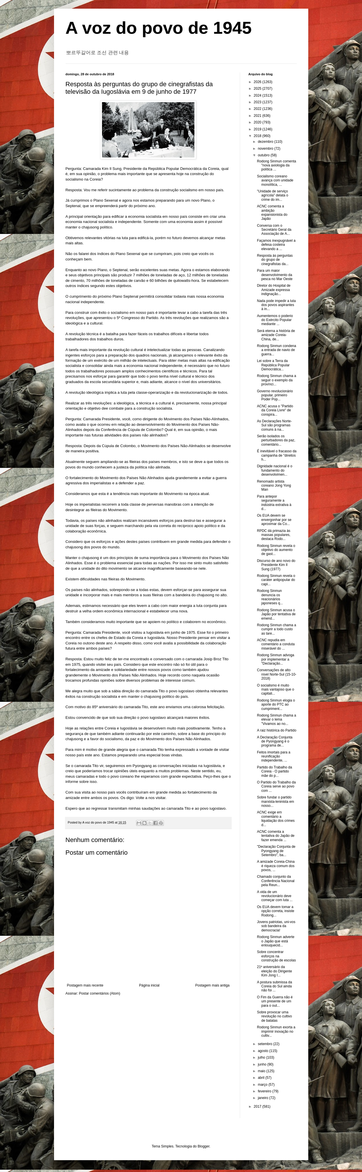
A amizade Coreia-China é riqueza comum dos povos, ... (275, 866)
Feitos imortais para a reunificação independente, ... (273, 756)
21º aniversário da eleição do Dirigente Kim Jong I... (274, 971)
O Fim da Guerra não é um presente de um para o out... (274, 1001)
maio (262, 1071)
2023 (258, 102)
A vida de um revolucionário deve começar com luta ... (274, 896)
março (263, 1085)
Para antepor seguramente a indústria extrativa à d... (274, 502)
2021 (258, 116)
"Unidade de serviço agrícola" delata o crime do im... (272, 195)
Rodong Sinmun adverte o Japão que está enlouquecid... (275, 941)
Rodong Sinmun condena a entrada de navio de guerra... (276, 350)
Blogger (203, 1146)
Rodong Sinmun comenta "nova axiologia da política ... (276, 165)
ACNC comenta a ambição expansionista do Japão (272, 212)
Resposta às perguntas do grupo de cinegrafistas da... (274, 260)
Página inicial (149, 985)
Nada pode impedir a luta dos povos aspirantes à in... (276, 305)
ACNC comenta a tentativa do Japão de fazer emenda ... (275, 836)
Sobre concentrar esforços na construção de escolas (276, 956)
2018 (258, 136)
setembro (265, 1044)
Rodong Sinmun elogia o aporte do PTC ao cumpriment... (276, 704)
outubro (264, 155)
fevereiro (265, 1091)
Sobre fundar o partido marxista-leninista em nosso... (275, 801)
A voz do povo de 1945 (159, 27)
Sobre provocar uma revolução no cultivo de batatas (274, 1016)
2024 (258, 95)
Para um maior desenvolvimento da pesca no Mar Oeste (274, 275)
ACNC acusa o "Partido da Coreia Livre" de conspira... (275, 410)
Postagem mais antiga (212, 985)
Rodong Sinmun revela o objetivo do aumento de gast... (276, 550)
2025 (258, 89)
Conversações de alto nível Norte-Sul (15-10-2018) (276, 674)
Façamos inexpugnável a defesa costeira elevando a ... (276, 245)
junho (262, 1064)
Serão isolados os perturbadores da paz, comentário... (276, 440)
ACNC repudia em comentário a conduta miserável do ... (275, 644)
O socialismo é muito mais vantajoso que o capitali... (275, 689)
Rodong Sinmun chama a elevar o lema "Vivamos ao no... (276, 719)
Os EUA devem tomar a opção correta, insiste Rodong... (275, 911)
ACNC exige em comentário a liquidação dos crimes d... (275, 818)
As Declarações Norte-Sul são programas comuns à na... (274, 425)
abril (261, 1078)
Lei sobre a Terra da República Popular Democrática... (273, 365)
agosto (263, 1051)
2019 (258, 129)
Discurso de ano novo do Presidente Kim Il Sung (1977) (276, 565)
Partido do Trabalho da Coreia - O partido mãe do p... (274, 771)
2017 (258, 1107)
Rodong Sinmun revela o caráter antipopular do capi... (276, 580)
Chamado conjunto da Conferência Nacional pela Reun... (275, 881)
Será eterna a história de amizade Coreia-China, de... (276, 335)
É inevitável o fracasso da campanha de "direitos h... (276, 455)
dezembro (266, 142)
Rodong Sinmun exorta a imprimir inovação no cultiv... (276, 1031)
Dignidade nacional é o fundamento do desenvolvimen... (274, 470)
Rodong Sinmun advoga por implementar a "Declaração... (275, 659)
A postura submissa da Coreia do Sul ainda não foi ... (274, 986)
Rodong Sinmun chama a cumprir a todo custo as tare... (276, 629)
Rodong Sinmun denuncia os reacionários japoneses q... (270, 597)
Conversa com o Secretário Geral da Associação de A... (274, 230)
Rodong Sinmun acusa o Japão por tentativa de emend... (276, 614)
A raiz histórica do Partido (276, 730)
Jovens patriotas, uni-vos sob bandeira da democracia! (276, 926)
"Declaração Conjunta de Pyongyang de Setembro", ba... (276, 851)
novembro (266, 149)
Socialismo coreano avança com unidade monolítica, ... (275, 180)
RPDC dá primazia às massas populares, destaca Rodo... (273, 535)
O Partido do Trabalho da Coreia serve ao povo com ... (276, 786)
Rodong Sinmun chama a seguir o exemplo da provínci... (276, 380)
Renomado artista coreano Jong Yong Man (274, 485)
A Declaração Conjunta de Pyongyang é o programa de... (274, 741)
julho (262, 1057)
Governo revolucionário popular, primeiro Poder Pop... (275, 395)
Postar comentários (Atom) (99, 993)
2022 (258, 109)
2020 (258, 122)
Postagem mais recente (85, 985)
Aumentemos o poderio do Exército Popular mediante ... (275, 320)
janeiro (263, 1098)
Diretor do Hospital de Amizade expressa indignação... (273, 290)
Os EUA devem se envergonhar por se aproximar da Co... (274, 519)
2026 (258, 82)
